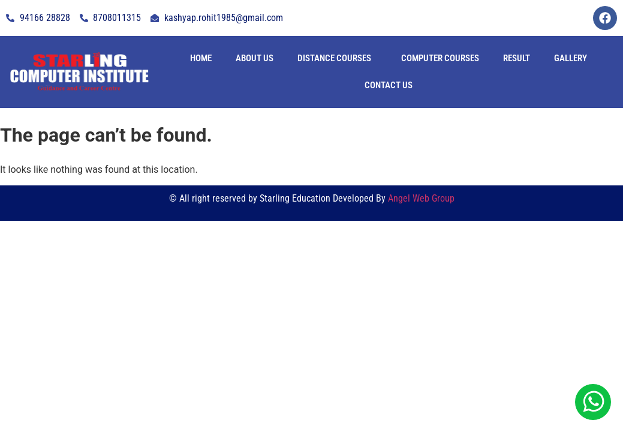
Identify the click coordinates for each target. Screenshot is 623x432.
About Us (254, 58)
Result (516, 58)
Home (201, 58)
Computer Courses (440, 58)
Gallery (570, 58)
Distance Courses (334, 58)
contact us (389, 85)
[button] (337, 58)
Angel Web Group (421, 198)
